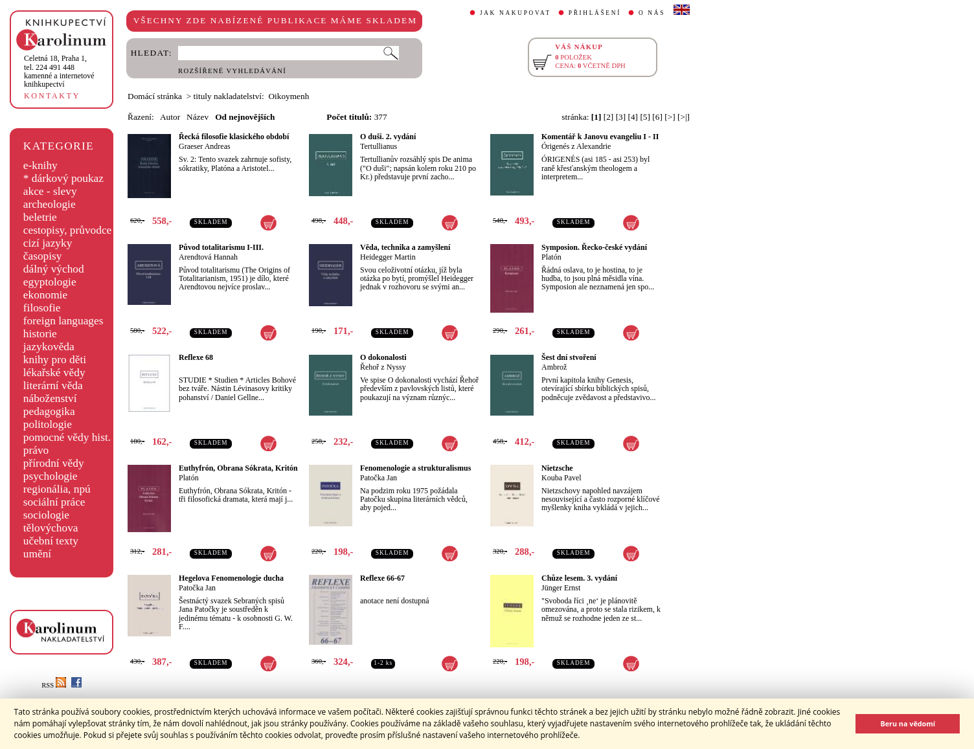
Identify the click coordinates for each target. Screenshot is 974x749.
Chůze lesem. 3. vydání (579, 578)
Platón (551, 257)
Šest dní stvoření (568, 357)
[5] (645, 117)
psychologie (50, 476)
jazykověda (48, 347)
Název (198, 117)
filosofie (42, 308)
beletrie (40, 217)
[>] (669, 117)
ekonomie (45, 295)
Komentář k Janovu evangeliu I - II (600, 136)
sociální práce (54, 502)
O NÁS (652, 13)
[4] (633, 117)
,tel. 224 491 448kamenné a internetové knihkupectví (59, 71)
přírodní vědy (53, 463)
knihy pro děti (54, 359)
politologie (47, 424)
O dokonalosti (383, 357)
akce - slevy (50, 191)
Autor (170, 117)
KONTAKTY (52, 95)
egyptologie (49, 282)
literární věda (53, 385)
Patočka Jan (378, 477)
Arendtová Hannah (208, 257)
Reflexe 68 (196, 357)
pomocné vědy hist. (67, 437)
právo (36, 450)
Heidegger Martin (388, 257)
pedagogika (49, 411)
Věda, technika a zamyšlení (405, 247)
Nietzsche (557, 468)
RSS (53, 685)
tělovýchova (50, 528)
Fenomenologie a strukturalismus (415, 468)
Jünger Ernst (560, 587)
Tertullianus (378, 146)
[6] (657, 117)
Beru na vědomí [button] (907, 723)
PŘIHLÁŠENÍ (595, 13)
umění (37, 554)
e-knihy (40, 165)
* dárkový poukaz (63, 178)
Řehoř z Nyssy (383, 367)
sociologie (46, 515)
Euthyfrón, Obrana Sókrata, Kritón (238, 468)
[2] (609, 117)
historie (40, 334)
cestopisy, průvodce (67, 230)
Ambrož (554, 367)
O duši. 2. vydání (388, 136)
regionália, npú (57, 489)
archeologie (49, 204)
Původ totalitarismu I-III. (221, 247)
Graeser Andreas (205, 146)
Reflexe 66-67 (382, 578)
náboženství (50, 398)
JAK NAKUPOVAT (515, 13)
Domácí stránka (155, 96)
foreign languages (63, 321)
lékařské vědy (54, 372)
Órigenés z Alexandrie (576, 146)
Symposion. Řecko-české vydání (594, 247)
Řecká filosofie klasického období (234, 136)
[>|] (683, 117)
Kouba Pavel (561, 477)
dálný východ (53, 269)
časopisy (42, 256)
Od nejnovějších (245, 117)
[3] (621, 117)
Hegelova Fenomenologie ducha (231, 578)
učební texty (50, 541)
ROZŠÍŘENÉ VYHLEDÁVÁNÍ (232, 70)
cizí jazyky (48, 243)
